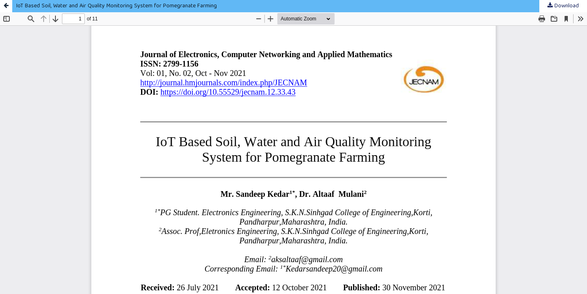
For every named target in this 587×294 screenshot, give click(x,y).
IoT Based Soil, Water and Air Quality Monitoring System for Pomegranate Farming (116, 6)
